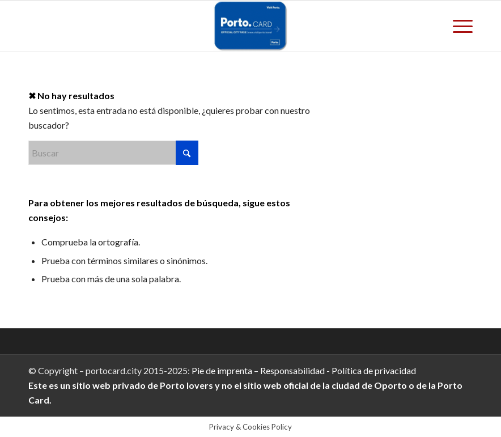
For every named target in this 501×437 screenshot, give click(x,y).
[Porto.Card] (250, 26)
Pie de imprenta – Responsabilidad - (261, 370)
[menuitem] (457, 26)
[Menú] (457, 26)
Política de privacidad (373, 370)
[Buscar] (113, 153)
